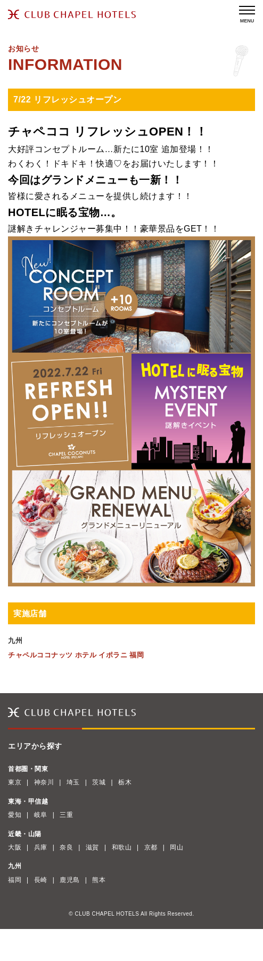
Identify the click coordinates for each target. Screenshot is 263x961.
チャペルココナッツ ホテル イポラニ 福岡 (76, 655)
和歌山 (122, 847)
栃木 (125, 782)
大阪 (14, 847)
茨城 (98, 782)
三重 (66, 815)
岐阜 (40, 815)
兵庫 (40, 847)
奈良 (66, 847)
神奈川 (44, 782)
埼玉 (73, 782)
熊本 (98, 880)
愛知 (14, 815)
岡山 (176, 847)
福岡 (14, 880)
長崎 (40, 880)
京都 (151, 847)
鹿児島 (70, 880)
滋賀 (92, 847)
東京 (14, 782)
